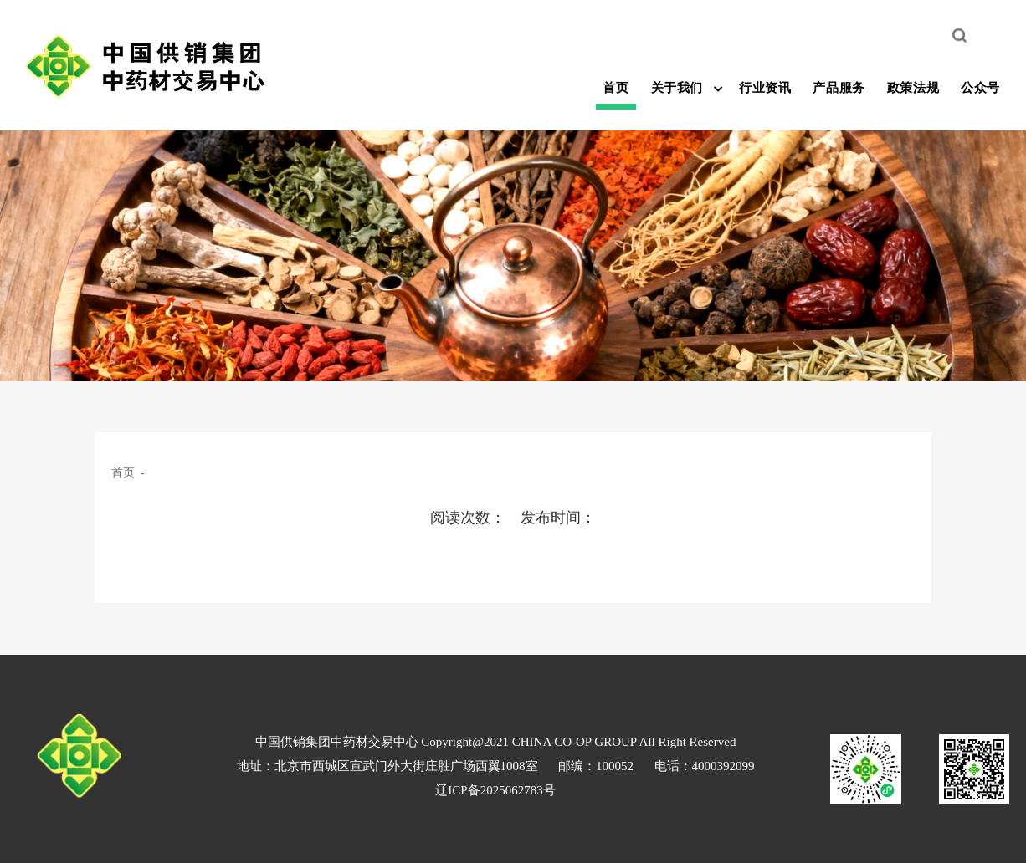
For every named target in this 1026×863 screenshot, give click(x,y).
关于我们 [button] (677, 87)
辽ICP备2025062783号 (495, 790)
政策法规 (913, 87)
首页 (615, 87)
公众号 (980, 87)
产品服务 (838, 87)
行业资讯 (765, 87)
